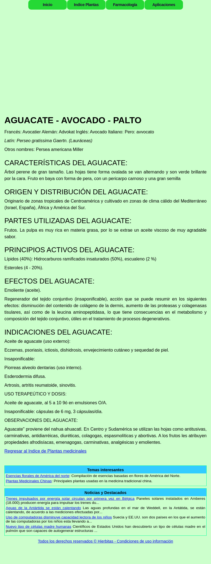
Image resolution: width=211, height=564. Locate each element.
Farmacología (125, 4)
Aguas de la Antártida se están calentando (43, 508)
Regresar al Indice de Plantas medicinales (45, 451)
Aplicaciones (163, 4)
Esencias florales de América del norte (37, 476)
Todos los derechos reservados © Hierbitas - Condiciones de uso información (105, 541)
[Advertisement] (105, 68)
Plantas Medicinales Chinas (29, 481)
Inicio (47, 4)
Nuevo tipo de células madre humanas (38, 526)
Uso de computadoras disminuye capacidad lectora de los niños (59, 517)
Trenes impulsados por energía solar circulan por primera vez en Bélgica (70, 498)
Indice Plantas (86, 4)
